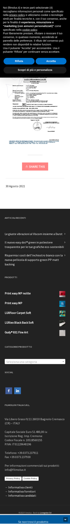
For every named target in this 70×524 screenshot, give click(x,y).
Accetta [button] (51, 61)
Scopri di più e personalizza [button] (35, 69)
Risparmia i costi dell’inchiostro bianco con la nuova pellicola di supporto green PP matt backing (34, 259)
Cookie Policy (30, 478)
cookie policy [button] (29, 29)
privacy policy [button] (17, 14)
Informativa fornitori (21, 491)
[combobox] (35, 361)
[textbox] (35, 361)
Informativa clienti (20, 487)
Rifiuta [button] (19, 61)
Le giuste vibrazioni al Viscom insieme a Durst (34, 234)
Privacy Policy (13, 478)
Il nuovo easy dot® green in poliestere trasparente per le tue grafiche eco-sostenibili (34, 244)
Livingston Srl (46, 512)
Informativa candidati (22, 495)
